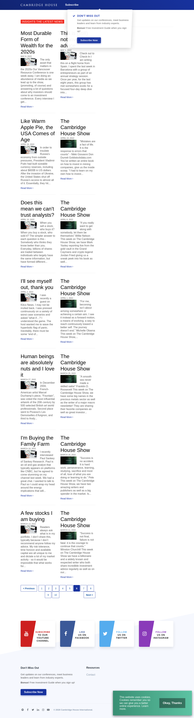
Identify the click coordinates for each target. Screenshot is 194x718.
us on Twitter (121, 635)
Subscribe (71, 4)
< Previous (29, 588)
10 (55, 595)
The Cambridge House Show (75, 127)
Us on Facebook (82, 635)
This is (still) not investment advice (77, 39)
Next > (89, 595)
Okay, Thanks (170, 704)
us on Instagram (161, 635)
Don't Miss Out (49, 676)
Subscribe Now (33, 692)
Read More (27, 106)
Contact (90, 674)
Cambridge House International (76, 710)
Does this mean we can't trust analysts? (37, 209)
